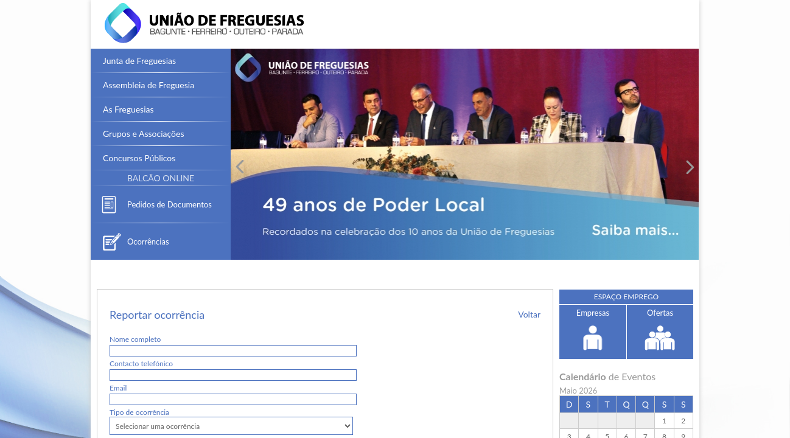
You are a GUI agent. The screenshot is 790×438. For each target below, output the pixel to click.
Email (118, 387)
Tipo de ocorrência (139, 412)
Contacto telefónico (141, 363)
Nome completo (135, 339)
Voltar (529, 314)
